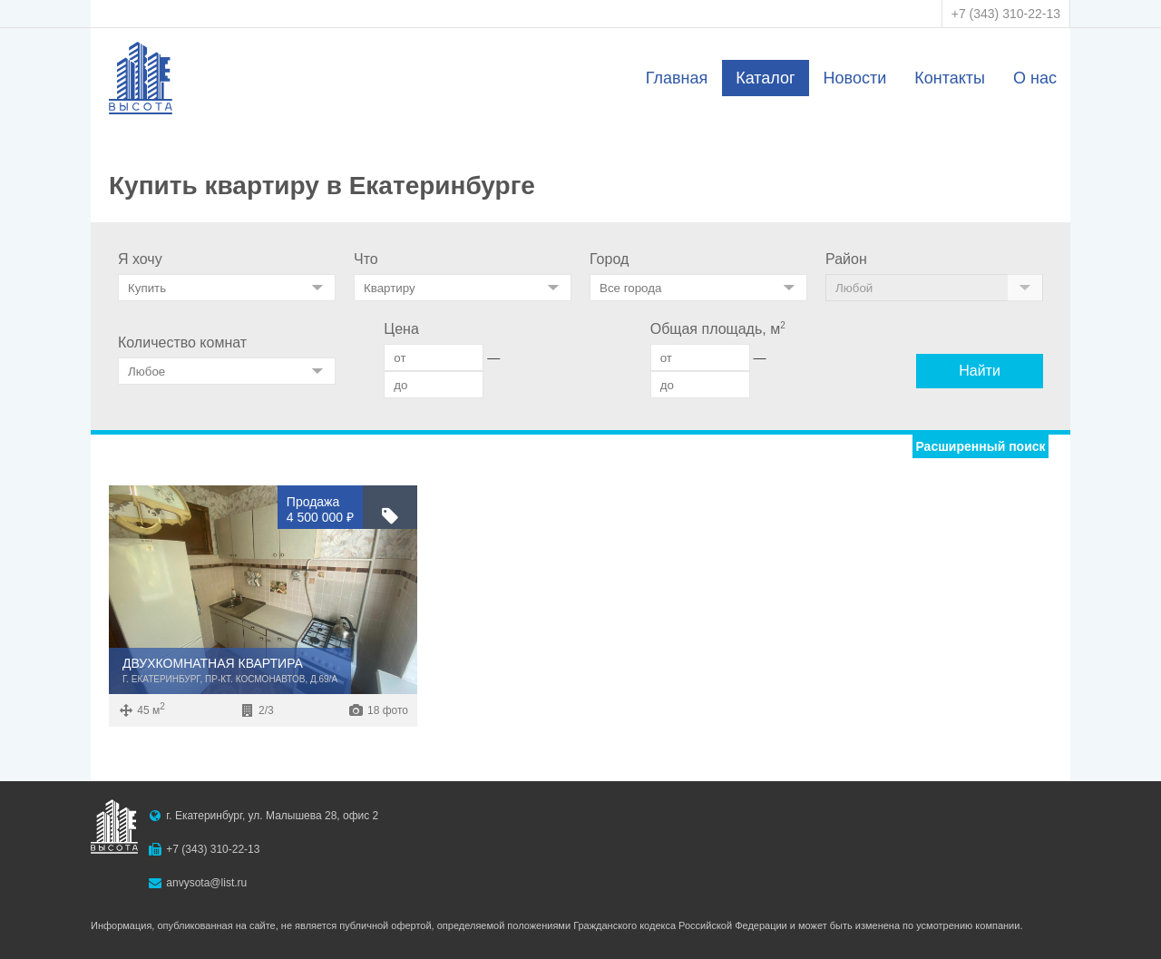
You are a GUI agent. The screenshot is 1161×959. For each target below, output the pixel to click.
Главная (677, 78)
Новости (855, 78)
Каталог (765, 78)
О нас (1035, 78)
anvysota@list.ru (206, 882)
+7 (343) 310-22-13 (1005, 13)
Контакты (949, 78)
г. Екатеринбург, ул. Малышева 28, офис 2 (272, 815)
